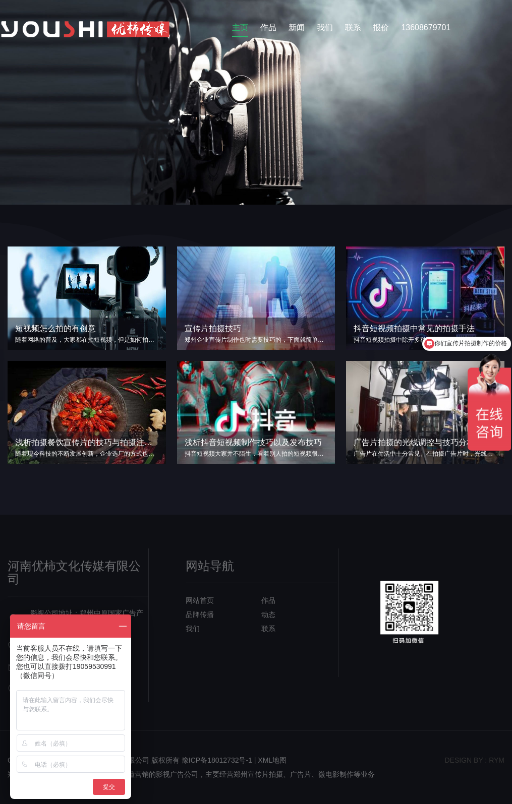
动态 (268, 614)
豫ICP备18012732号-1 (217, 760)
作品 (268, 27)
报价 (381, 27)
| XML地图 (270, 760)
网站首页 (200, 600)
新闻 (297, 27)
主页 (240, 27)
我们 (325, 27)
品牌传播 (200, 614)
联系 (353, 27)
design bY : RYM (474, 760)
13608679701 (425, 27)
